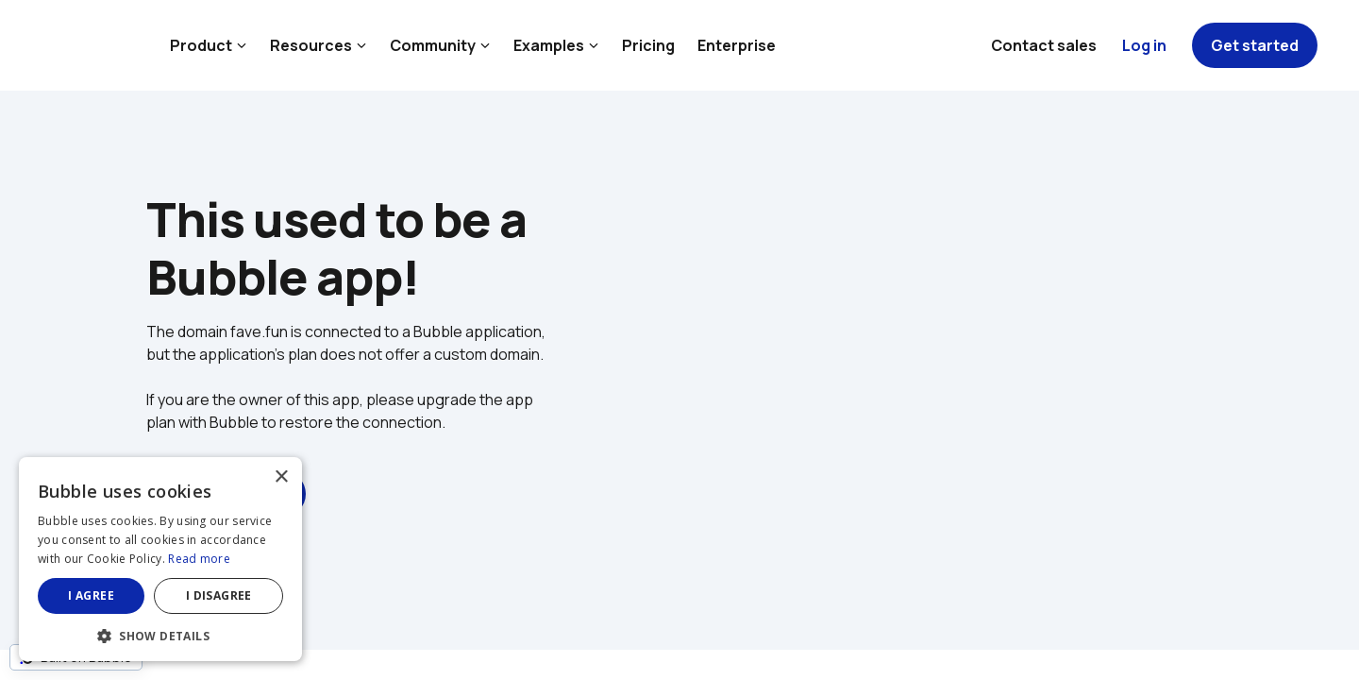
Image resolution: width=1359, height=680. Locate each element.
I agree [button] (91, 595)
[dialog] (160, 559)
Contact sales (1044, 45)
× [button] (281, 477)
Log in (1144, 45)
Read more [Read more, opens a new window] (199, 559)
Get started (1255, 45)
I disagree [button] (219, 595)
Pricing (648, 45)
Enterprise (736, 45)
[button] (160, 634)
